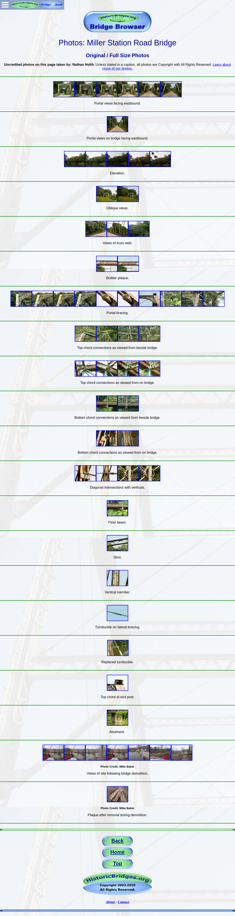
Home (117, 852)
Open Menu (5, 5)
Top (117, 863)
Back (117, 841)
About (110, 902)
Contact (123, 902)
